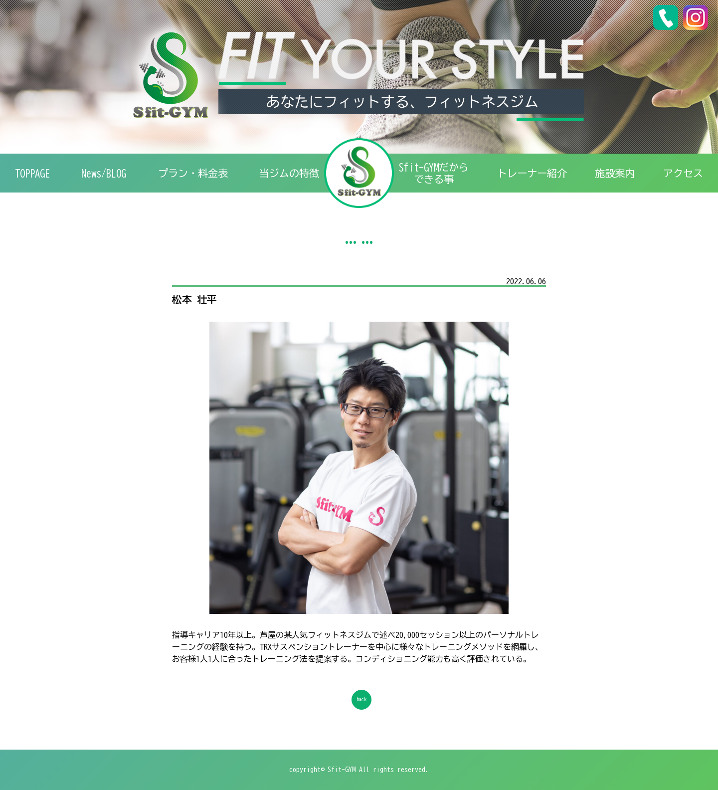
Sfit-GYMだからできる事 (434, 173)
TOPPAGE (32, 173)
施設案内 (615, 173)
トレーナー (532, 173)
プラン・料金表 (193, 173)
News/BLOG (103, 173)
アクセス (683, 173)
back (361, 700)
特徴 (289, 173)
